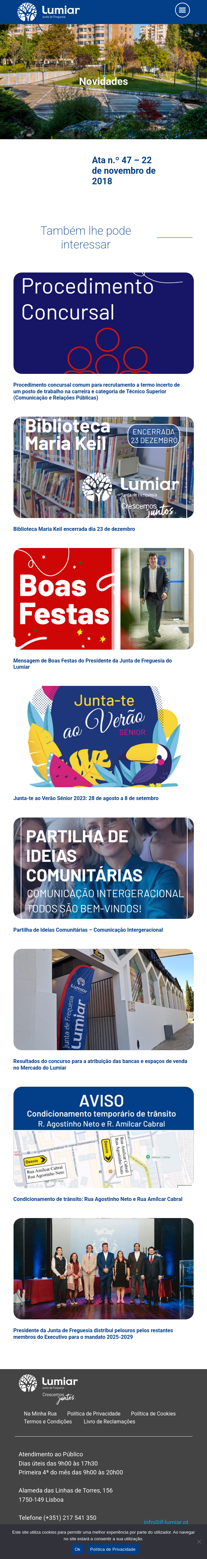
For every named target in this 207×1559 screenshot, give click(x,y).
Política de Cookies (153, 1414)
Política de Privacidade (93, 1414)
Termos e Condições (48, 1421)
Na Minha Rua (40, 1414)
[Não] (198, 1541)
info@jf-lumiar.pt (166, 1522)
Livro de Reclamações (109, 1421)
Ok (77, 1549)
